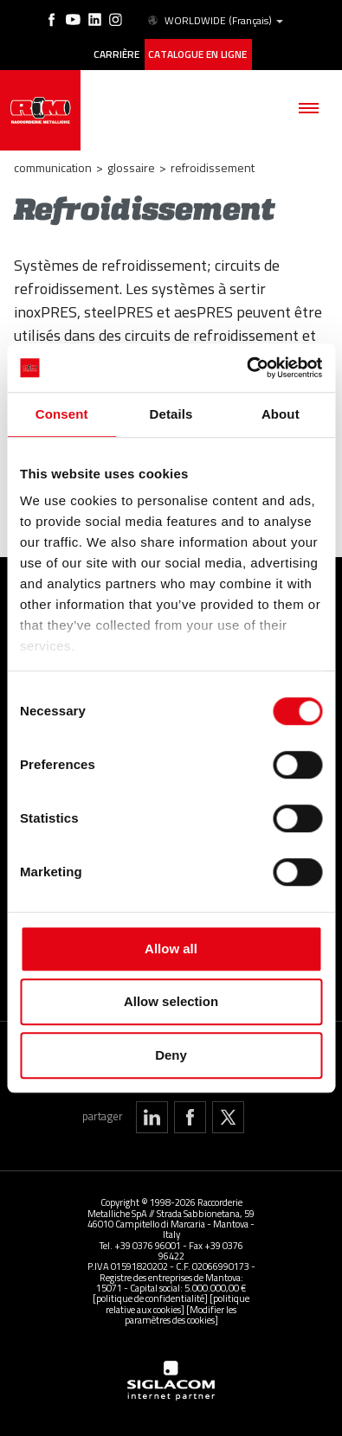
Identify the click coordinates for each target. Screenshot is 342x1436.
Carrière (116, 54)
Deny (171, 1055)
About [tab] (280, 414)
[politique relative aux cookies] (177, 1303)
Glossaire (131, 167)
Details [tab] (171, 414)
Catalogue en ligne (197, 54)
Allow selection (171, 1001)
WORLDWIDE (214, 21)
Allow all (171, 948)
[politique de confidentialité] (150, 1298)
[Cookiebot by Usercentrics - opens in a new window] (246, 367)
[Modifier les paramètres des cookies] (181, 1313)
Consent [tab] (61, 414)
